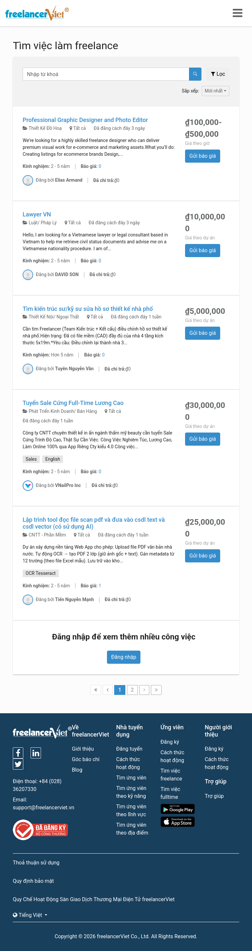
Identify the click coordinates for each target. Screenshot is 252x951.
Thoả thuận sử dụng (36, 863)
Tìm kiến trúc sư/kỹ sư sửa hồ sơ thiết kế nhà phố (88, 308)
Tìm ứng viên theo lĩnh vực (131, 810)
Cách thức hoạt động (128, 763)
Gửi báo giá (202, 156)
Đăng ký (169, 742)
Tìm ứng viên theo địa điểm (132, 829)
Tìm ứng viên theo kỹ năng (131, 792)
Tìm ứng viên (131, 778)
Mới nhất (214, 90)
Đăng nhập (123, 657)
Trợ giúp (214, 796)
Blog (77, 770)
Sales (31, 459)
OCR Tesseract (41, 573)
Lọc (218, 74)
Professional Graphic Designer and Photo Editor (85, 119)
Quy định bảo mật (33, 881)
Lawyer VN (37, 214)
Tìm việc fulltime (170, 793)
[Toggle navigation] (237, 13)
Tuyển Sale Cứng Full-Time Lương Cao (73, 402)
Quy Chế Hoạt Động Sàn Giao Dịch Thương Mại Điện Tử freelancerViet (94, 899)
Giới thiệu (83, 749)
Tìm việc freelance (171, 775)
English (52, 459)
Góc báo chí (85, 759)
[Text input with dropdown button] (106, 74)
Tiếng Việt (28, 915)
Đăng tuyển (129, 749)
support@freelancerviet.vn (43, 807)
